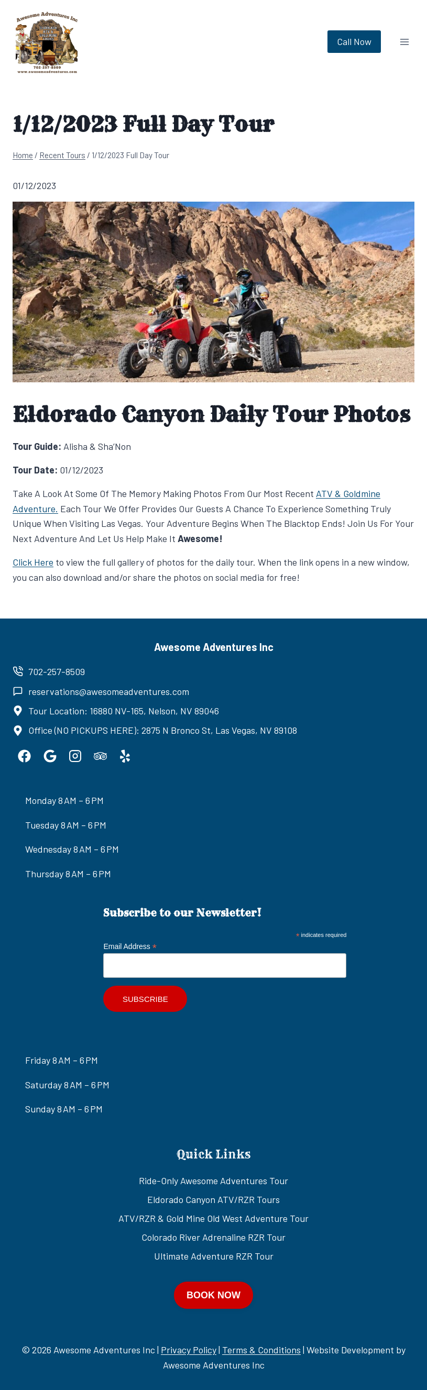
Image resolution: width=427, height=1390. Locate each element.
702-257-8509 (56, 671)
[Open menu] (404, 42)
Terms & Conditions (261, 1349)
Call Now (354, 41)
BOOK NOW (213, 1295)
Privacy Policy (188, 1349)
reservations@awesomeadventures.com (108, 691)
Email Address (130, 947)
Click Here (33, 562)
